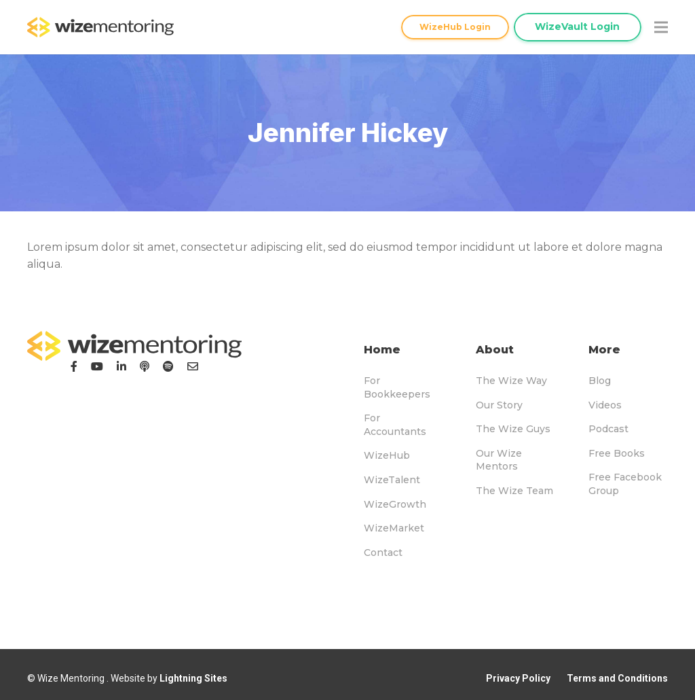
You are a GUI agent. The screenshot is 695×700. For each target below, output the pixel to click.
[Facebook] (74, 366)
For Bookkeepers (397, 387)
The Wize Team (514, 491)
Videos (605, 405)
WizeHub (387, 455)
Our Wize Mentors (499, 460)
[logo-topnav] (100, 27)
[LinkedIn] (121, 366)
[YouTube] (97, 366)
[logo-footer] (134, 346)
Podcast (608, 429)
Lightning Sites (193, 678)
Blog (599, 380)
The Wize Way (511, 380)
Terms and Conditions (617, 678)
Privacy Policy (518, 678)
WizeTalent (392, 480)
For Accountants (395, 425)
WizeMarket (394, 528)
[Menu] (661, 27)
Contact (383, 552)
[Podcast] (144, 366)
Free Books (616, 453)
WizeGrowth (395, 504)
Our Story (499, 405)
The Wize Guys (513, 429)
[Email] (192, 366)
